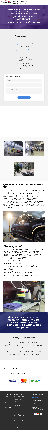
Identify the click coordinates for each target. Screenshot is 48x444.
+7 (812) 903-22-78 (24, 49)
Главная (5, 398)
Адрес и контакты (7, 400)
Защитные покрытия (8, 403)
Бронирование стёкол (8, 408)
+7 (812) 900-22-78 (24, 53)
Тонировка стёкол (7, 407)
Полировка (6, 402)
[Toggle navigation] (46, 2)
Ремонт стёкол (6, 409)
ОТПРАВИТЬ (24, 97)
